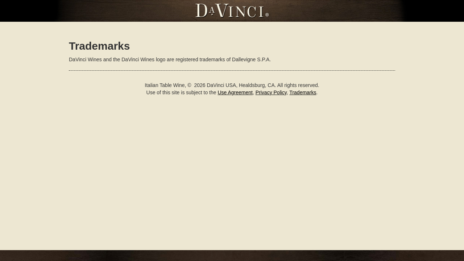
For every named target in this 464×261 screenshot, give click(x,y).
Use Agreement (235, 92)
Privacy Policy (271, 92)
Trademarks (302, 92)
